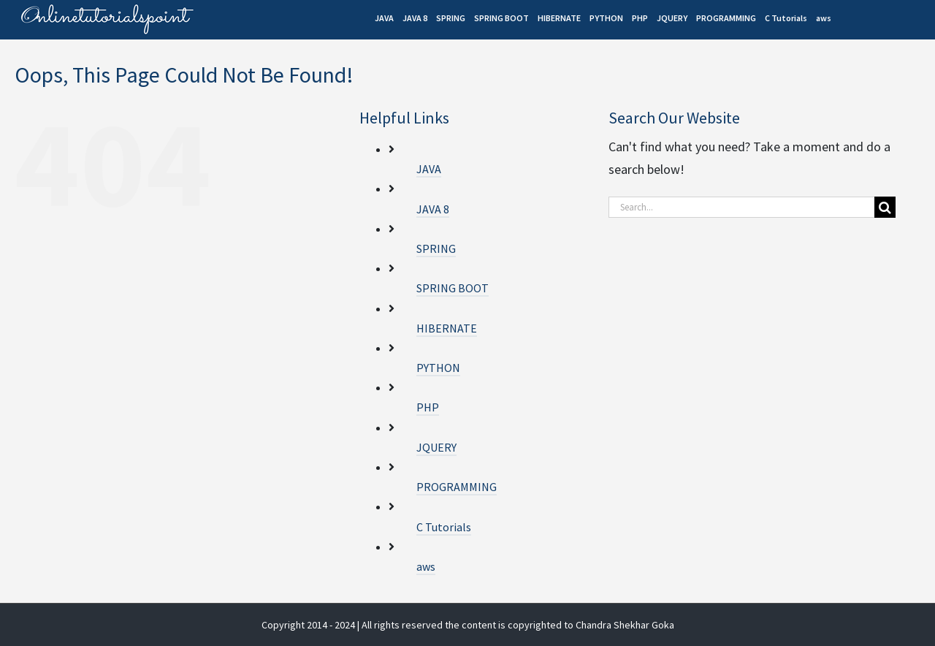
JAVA (428, 169)
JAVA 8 (432, 209)
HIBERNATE (446, 328)
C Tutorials (443, 527)
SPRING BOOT (452, 288)
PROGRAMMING (456, 486)
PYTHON (438, 367)
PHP (427, 407)
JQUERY (436, 447)
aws (425, 566)
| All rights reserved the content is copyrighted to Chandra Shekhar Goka (515, 624)
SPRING (436, 248)
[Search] (885, 207)
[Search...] (741, 207)
